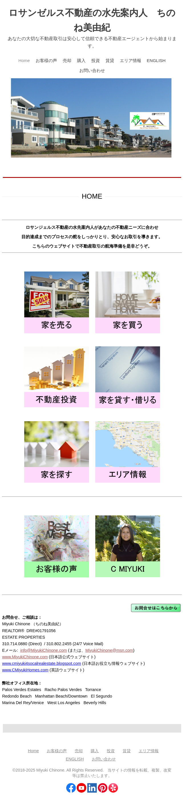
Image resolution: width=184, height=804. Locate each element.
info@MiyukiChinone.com (43, 650)
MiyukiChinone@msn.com (109, 650)
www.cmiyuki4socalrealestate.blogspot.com (41, 663)
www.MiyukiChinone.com (25, 657)
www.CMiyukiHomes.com (25, 670)
